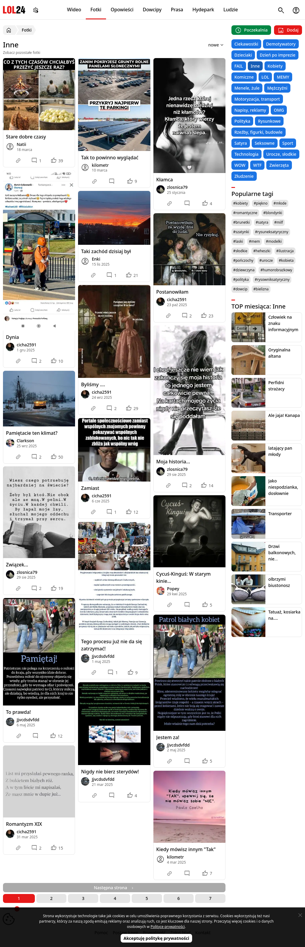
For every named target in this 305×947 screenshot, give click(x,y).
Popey (173, 588)
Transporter (280, 513)
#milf (278, 222)
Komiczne (244, 77)
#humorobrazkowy (276, 269)
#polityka (241, 279)
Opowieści (122, 9)
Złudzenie (244, 176)
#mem (254, 241)
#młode (279, 203)
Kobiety (275, 66)
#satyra (262, 222)
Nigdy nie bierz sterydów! (110, 771)
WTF (257, 165)
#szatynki (241, 231)
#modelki (274, 241)
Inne (255, 66)
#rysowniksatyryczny (272, 279)
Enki (96, 259)
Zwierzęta (279, 165)
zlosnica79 (177, 187)
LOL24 (14, 9)
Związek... (17, 564)
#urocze (266, 260)
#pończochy (243, 260)
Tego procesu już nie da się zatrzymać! (111, 645)
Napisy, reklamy (250, 110)
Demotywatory (280, 44)
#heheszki (261, 250)
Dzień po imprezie (277, 55)
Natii (21, 144)
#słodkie (240, 250)
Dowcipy (152, 9)
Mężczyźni (277, 88)
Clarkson (25, 440)
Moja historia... (173, 461)
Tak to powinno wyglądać (109, 157)
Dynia (12, 337)
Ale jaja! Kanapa (284, 415)
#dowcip (240, 289)
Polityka (242, 121)
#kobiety (240, 203)
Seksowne (265, 143)
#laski (238, 241)
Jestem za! (167, 737)
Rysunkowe (269, 121)
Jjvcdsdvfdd (28, 719)
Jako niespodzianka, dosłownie (283, 487)
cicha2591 (26, 345)
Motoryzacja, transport (257, 99)
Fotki (96, 9)
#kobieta (286, 260)
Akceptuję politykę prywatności (156, 938)
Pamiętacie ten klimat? (31, 433)
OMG (279, 110)
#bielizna (261, 289)
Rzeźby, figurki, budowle (258, 132)
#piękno (260, 203)
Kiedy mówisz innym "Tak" (186, 849)
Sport (287, 143)
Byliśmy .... (93, 384)
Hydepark (203, 9)
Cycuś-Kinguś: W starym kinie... (183, 577)
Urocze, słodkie (281, 154)
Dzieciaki (243, 55)
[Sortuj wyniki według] (208, 45)
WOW (239, 165)
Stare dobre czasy (26, 136)
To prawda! (18, 712)
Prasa (177, 9)
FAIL (238, 66)
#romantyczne (245, 212)
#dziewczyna (244, 269)
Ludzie (230, 9)
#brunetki (241, 222)
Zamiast (90, 488)
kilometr (100, 165)
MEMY (283, 77)
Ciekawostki (246, 44)
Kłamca (164, 179)
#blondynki (272, 212)
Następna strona (114, 887)
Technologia (246, 154)
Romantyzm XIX (24, 824)
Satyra (240, 143)
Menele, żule (246, 88)
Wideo (74, 9)
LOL (265, 77)
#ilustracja (285, 250)
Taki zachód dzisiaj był (106, 251)
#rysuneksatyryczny (271, 231)
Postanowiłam (172, 292)
